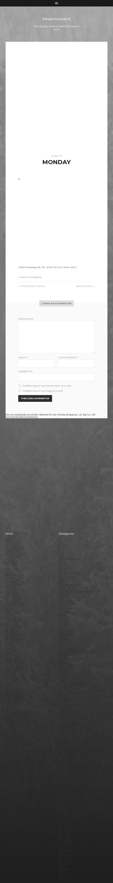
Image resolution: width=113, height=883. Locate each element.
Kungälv (64, 688)
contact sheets (67, 549)
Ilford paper (66, 653)
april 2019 (11, 540)
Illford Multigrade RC (71, 655)
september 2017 (15, 585)
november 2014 (15, 665)
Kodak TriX (65, 679)
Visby (62, 829)
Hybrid (63, 643)
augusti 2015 (13, 643)
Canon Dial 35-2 (68, 535)
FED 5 (62, 589)
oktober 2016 (13, 610)
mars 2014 (11, 683)
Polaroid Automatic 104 (72, 759)
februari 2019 (13, 545)
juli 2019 (10, 533)
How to (63, 641)
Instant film (65, 662)
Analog (23, 277)
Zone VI (63, 841)
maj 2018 (11, 566)
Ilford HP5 (65, 648)
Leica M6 (64, 697)
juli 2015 (10, 646)
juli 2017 (10, 589)
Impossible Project (69, 658)
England (64, 585)
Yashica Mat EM (68, 839)
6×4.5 (61, 493)
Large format (66, 695)
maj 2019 (11, 538)
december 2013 (15, 690)
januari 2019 (13, 547)
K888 (62, 669)
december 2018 (15, 549)
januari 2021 (13, 491)
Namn (22, 357)
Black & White (67, 523)
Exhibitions (65, 587)
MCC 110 (63, 712)
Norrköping (65, 730)
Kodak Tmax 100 (68, 674)
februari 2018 (13, 573)
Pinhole (63, 747)
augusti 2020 (13, 502)
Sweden (63, 810)
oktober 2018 (13, 554)
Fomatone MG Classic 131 (73, 603)
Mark (62, 707)
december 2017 (15, 578)
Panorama (65, 737)
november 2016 (15, 608)
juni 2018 (11, 563)
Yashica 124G (66, 836)
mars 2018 (12, 571)
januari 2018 (13, 575)
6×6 (61, 495)
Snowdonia (65, 796)
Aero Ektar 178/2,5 (69, 505)
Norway (63, 733)
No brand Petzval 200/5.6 (73, 726)
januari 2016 (13, 632)
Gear (61, 618)
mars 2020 (12, 514)
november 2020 (15, 495)
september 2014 (15, 669)
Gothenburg (66, 622)
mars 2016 (11, 627)
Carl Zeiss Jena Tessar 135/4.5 (75, 538)
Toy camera (65, 820)
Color (62, 545)
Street (62, 806)
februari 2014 (13, 686)
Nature (63, 719)
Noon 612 (64, 728)
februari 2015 (13, 658)
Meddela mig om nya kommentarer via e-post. (47, 385)
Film (61, 592)
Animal (63, 509)
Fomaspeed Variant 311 (72, 601)
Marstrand (65, 709)
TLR (61, 817)
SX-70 (62, 813)
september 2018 (15, 556)
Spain (62, 799)
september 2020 (15, 500)
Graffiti (63, 627)
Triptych (63, 824)
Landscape (65, 690)
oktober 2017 (13, 582)
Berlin (62, 521)
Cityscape (64, 542)
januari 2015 (13, 660)
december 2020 (15, 493)
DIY (61, 575)
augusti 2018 (13, 559)
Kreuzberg (65, 686)
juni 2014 (11, 676)
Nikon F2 (64, 723)
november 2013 (15, 693)
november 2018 (15, 552)
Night (62, 721)
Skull (62, 794)
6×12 (61, 491)
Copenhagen (66, 554)
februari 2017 (13, 601)
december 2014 (15, 662)
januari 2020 (13, 519)
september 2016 (15, 613)
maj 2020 (11, 509)
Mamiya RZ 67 (67, 705)
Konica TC (64, 683)
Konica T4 (64, 681)
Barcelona (65, 514)
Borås (62, 528)
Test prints (65, 815)
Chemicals (64, 540)
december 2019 (15, 521)
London (63, 700)
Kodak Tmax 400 (69, 676)
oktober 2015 (13, 639)
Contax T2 (65, 552)
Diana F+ (64, 571)
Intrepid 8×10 (66, 665)
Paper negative (68, 740)
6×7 (61, 498)
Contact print (66, 547)
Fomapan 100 (66, 599)
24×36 (62, 486)
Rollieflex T (65, 780)
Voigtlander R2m (69, 832)
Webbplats (25, 371)
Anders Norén (61, 873)
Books (62, 526)
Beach (62, 516)
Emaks (62, 582)
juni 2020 (11, 507)
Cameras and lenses (70, 531)
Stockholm (65, 803)
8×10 (61, 500)
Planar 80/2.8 (66, 752)
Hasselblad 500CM (69, 639)
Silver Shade (66, 789)
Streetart (64, 808)
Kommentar (25, 319)
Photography (35, 277)
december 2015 (15, 634)
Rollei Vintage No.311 (71, 775)
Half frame (65, 634)
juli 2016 (10, 618)
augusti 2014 (13, 672)
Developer (65, 568)
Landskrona (65, 693)
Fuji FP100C (65, 613)
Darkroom (65, 559)
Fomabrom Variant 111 (71, 596)
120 (61, 484)
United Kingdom (68, 827)
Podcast (63, 756)
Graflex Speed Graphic (72, 629)
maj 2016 (11, 622)
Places (62, 749)
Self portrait (66, 787)
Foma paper (66, 594)
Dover (62, 578)
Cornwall (64, 556)
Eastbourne (66, 580)
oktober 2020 (14, 498)
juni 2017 (11, 592)
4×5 (61, 488)
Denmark (64, 566)
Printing (63, 768)
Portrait (63, 766)
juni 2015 (11, 648)
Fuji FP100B (66, 610)
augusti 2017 (13, 587)
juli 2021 (10, 484)
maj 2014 (11, 679)
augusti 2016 (13, 615)
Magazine (64, 702)
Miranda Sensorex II (70, 716)
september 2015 (15, 641)
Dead (62, 561)
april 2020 (12, 512)
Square (63, 801)
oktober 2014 (13, 667)
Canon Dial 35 (67, 533)
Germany (64, 620)
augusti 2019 (13, 531)
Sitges (62, 792)
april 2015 (11, 653)
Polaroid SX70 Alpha (71, 763)
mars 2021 (11, 486)
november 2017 (15, 580)
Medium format (68, 714)
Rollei (62, 770)
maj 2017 (11, 594)
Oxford (63, 735)
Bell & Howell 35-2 (69, 519)
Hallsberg (64, 636)
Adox (62, 502)
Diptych (63, 573)
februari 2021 (13, 488)
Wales (62, 834)
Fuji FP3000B (67, 615)
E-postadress (68, 357)
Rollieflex (64, 777)
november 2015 (15, 636)
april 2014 (11, 681)
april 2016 (11, 625)
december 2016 (15, 606)
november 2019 (15, 523)
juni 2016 (11, 620)
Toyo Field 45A (67, 822)
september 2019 (15, 528)
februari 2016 (13, 629)
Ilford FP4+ (65, 646)
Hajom (62, 632)
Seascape (64, 785)
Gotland (63, 625)
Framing (63, 608)
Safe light (64, 782)
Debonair (64, 563)
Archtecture (66, 512)
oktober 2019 (13, 526)
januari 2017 (13, 603)
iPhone (63, 667)
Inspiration (65, 660)
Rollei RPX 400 (67, 773)
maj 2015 (11, 650)
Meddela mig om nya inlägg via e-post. (43, 390)
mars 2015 (11, 655)
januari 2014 (13, 688)
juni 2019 (11, 535)
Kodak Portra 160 (69, 672)
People (63, 742)
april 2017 (11, 596)
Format (63, 606)
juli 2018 (10, 561)
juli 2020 (11, 505)
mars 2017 (11, 599)
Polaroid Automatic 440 (73, 761)
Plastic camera (67, 754)
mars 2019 (11, 542)
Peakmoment (56, 18)
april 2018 (11, 568)
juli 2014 (10, 674)
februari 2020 (14, 516)
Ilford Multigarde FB (71, 650)
